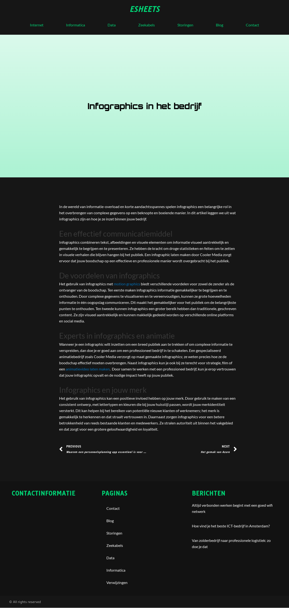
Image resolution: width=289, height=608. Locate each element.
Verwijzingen (117, 582)
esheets (144, 9)
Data (112, 25)
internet (36, 25)
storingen (185, 25)
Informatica (75, 25)
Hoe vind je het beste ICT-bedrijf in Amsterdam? (231, 526)
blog (219, 25)
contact (252, 25)
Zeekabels (146, 25)
